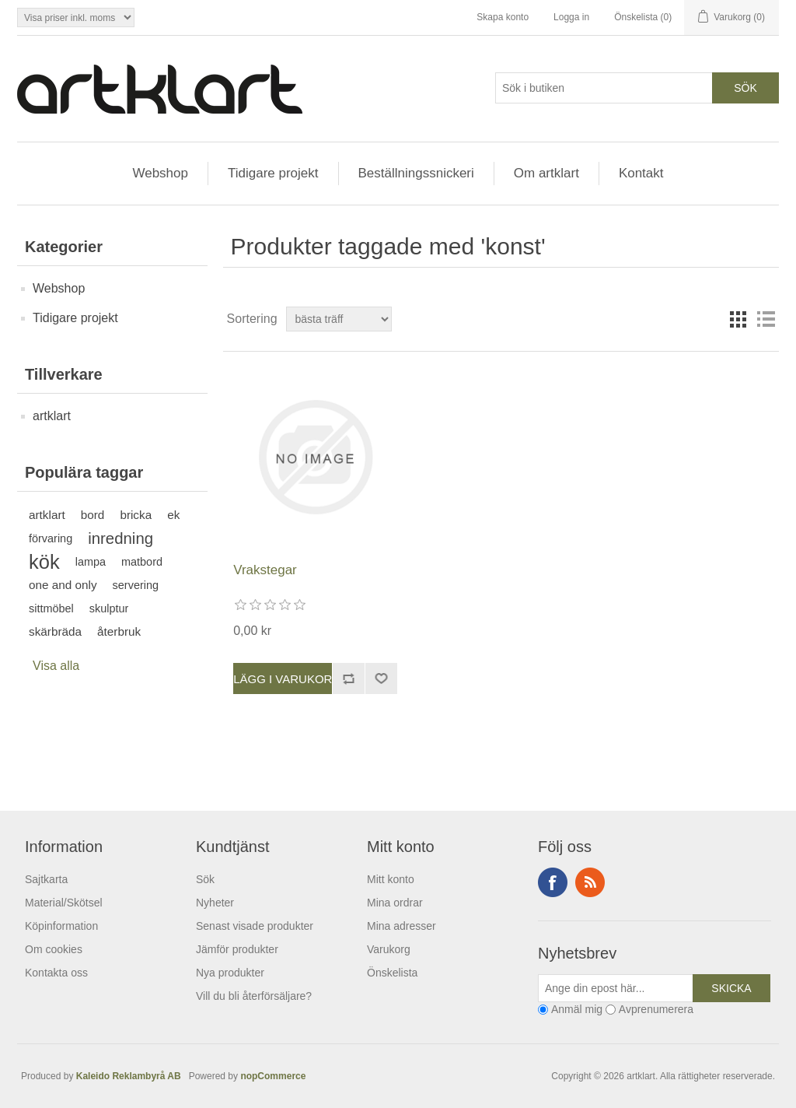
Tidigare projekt (273, 173)
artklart (52, 416)
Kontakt (641, 173)
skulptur (109, 608)
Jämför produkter (237, 949)
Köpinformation (61, 926)
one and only (63, 584)
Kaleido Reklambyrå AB (131, 1076)
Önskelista (392, 972)
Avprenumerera (656, 1010)
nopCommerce (272, 1076)
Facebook (552, 882)
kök (44, 562)
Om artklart (546, 173)
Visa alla (56, 665)
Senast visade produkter (254, 926)
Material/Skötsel (64, 902)
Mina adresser (401, 926)
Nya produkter (230, 972)
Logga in (571, 17)
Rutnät (737, 319)
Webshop (160, 173)
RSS (590, 882)
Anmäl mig (576, 1010)
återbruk (119, 631)
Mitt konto (390, 879)
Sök (205, 879)
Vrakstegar (265, 570)
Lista (765, 319)
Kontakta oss (56, 972)
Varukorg (388, 949)
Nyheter (215, 902)
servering (136, 585)
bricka (136, 514)
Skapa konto (503, 17)
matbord (141, 562)
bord (93, 514)
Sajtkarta (46, 879)
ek (173, 514)
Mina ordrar (395, 902)
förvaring (50, 538)
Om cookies (53, 949)
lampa (90, 562)
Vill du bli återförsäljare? (254, 996)
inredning (120, 538)
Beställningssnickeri (416, 173)
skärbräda (55, 631)
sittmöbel (51, 608)
